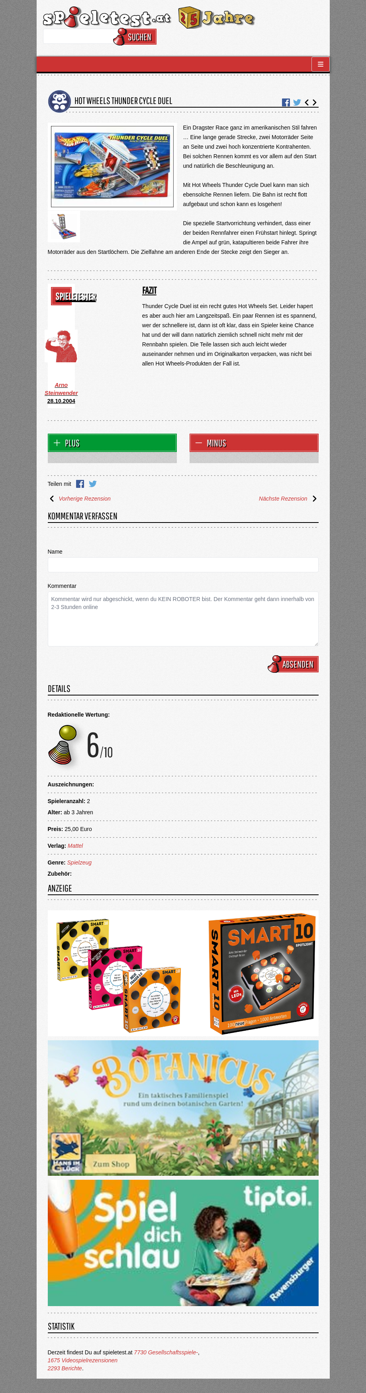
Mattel (75, 846)
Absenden (294, 664)
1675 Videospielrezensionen (83, 1360)
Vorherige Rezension (79, 499)
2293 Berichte (65, 1368)
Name (55, 551)
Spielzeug (79, 862)
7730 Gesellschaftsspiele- (166, 1352)
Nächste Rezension (288, 499)
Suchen (136, 36)
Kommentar (62, 586)
